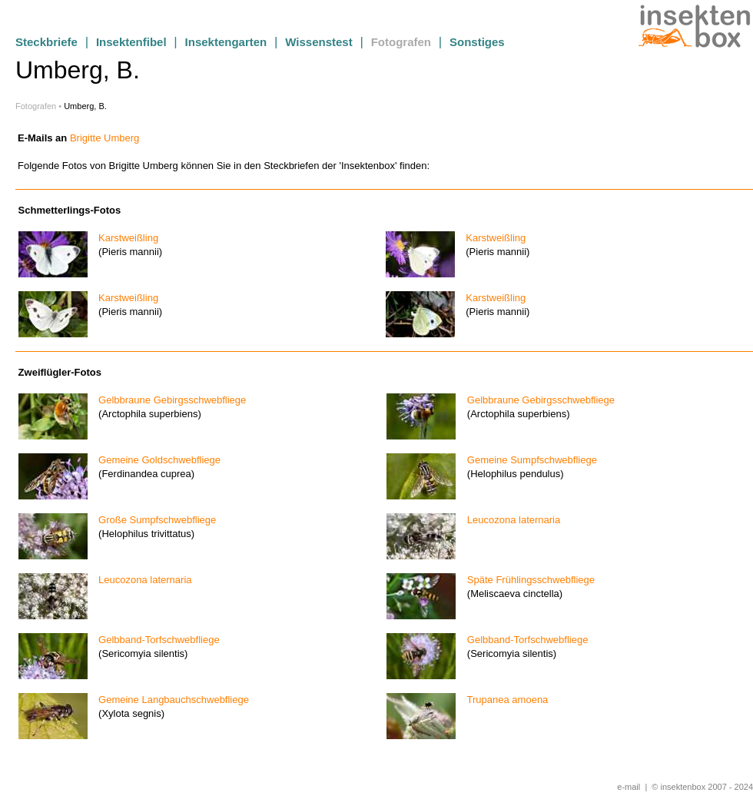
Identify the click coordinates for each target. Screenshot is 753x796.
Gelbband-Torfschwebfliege (154, 639)
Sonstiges (477, 41)
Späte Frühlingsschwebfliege (527, 579)
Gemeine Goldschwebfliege (155, 460)
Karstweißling (124, 238)
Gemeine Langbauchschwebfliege (169, 699)
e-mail (628, 786)
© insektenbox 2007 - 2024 (702, 786)
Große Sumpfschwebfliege (153, 520)
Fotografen (401, 41)
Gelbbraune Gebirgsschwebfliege (168, 400)
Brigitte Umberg (104, 138)
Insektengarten (226, 41)
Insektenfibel (131, 41)
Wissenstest (318, 41)
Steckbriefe (46, 41)
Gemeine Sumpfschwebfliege (528, 460)
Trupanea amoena (503, 699)
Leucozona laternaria (509, 520)
